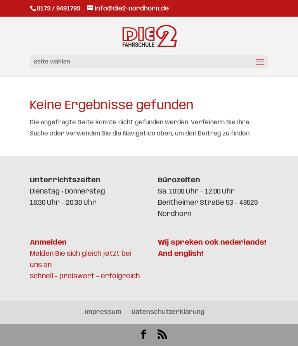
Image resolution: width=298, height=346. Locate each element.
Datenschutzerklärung (168, 312)
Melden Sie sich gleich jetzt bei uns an (81, 254)
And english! (180, 253)
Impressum (103, 312)
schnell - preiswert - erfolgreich (85, 276)
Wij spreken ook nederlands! (212, 242)
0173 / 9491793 (59, 8)
